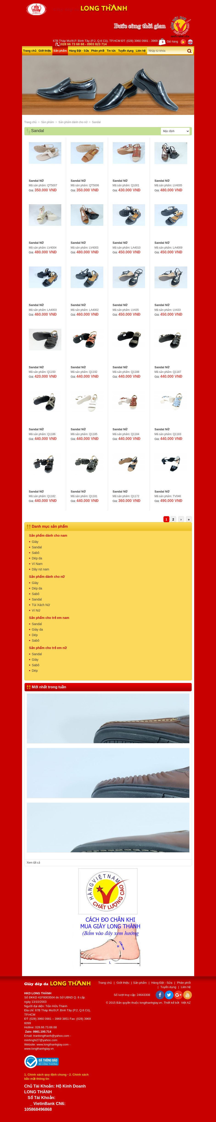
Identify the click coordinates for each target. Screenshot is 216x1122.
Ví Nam (37, 564)
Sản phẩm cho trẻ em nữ (48, 648)
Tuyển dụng (126, 50)
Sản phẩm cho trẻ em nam (49, 618)
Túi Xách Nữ (41, 605)
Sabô (35, 553)
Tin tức (111, 50)
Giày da (37, 629)
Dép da (37, 558)
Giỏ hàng (168, 41)
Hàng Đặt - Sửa (79, 50)
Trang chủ (29, 50)
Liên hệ (141, 50)
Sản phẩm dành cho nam (48, 535)
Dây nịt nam (40, 569)
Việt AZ (186, 1002)
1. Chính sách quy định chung (45, 1074)
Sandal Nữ (36, 180)
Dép (35, 635)
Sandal (96, 122)
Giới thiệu (45, 50)
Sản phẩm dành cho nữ (73, 122)
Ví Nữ (36, 610)
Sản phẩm (60, 50)
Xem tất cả (33, 862)
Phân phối (97, 50)
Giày (35, 542)
